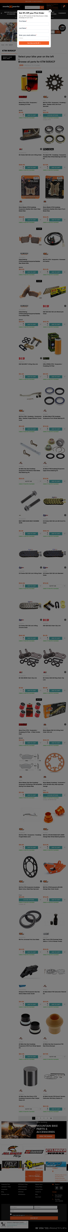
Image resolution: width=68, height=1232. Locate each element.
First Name (22, 21)
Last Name (22, 28)
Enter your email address (27, 35)
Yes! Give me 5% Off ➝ (34, 43)
